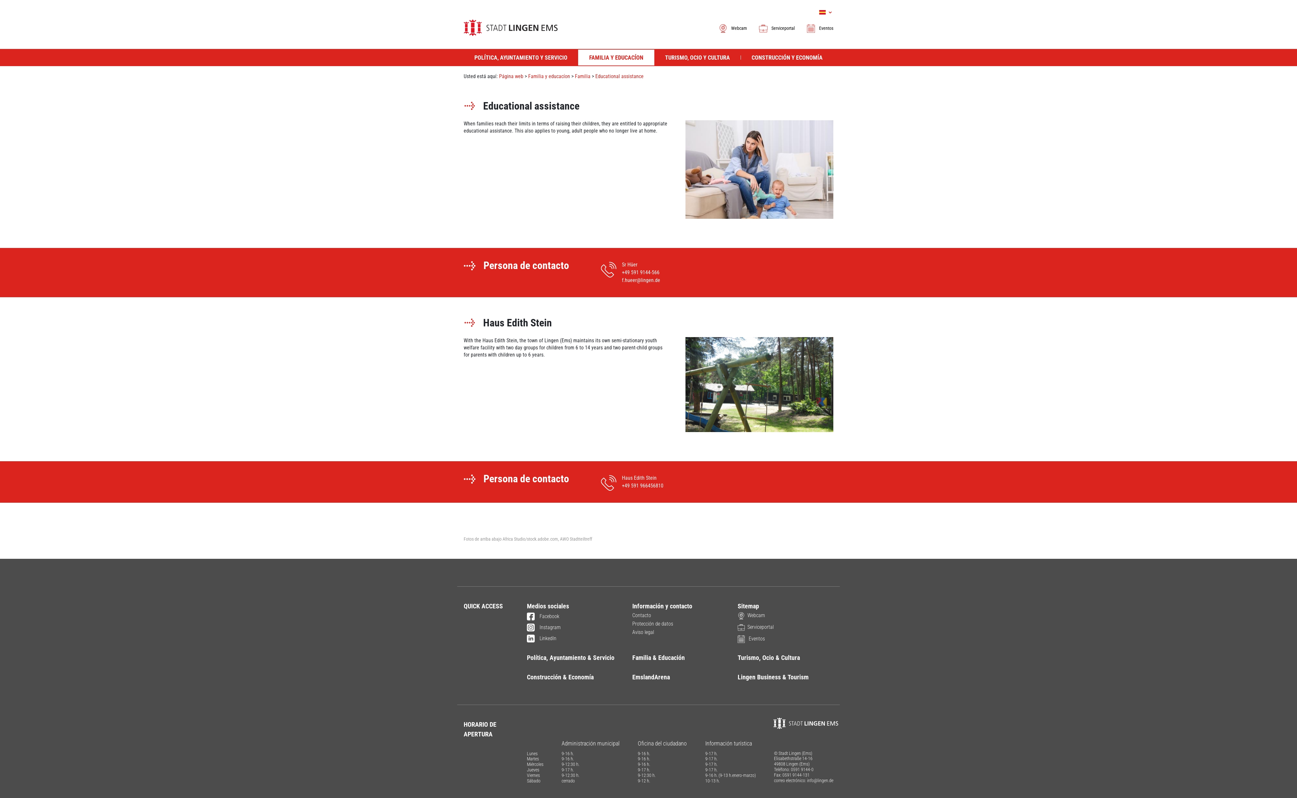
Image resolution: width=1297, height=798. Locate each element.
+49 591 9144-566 (641, 272)
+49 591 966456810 (642, 486)
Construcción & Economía (560, 677)
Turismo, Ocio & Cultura (769, 658)
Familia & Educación (658, 658)
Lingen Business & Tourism (773, 677)
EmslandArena (651, 677)
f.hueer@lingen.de (641, 280)
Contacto (641, 615)
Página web (511, 76)
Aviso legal (643, 632)
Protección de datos (652, 624)
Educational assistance (619, 76)
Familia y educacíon (549, 76)
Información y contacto (662, 606)
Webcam (732, 28)
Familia (582, 76)
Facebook (543, 617)
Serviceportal (776, 28)
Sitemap (748, 606)
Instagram (544, 628)
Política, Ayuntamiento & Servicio (570, 658)
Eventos (819, 28)
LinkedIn (541, 639)
